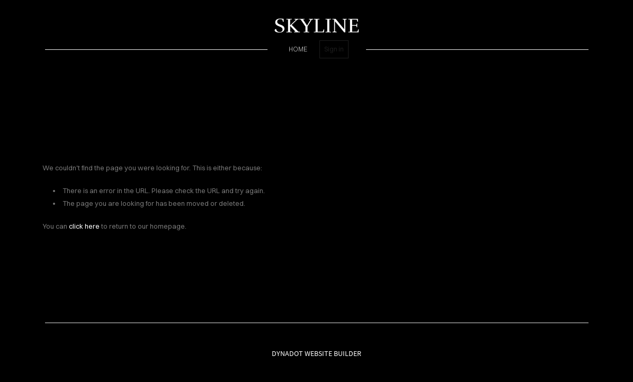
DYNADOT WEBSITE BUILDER (316, 353)
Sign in (334, 49)
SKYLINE (317, 25)
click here (84, 226)
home (298, 49)
